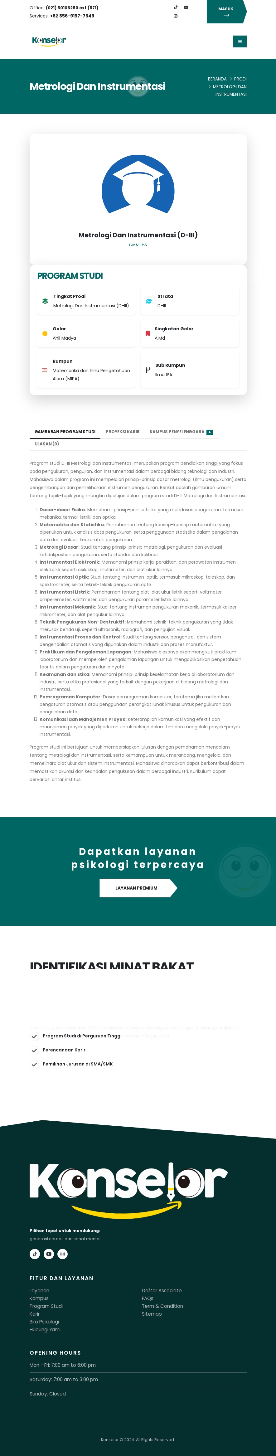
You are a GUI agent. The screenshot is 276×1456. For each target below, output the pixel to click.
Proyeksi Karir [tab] (126, 432)
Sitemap (150, 1313)
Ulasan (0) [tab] (47, 444)
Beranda (217, 79)
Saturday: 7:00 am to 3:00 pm (59, 1377)
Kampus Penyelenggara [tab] (187, 432)
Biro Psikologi (43, 1320)
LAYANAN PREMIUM (138, 888)
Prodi (240, 79)
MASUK (227, 12)
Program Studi (44, 1305)
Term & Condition (159, 1305)
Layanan (38, 1290)
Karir (34, 1313)
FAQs (147, 1298)
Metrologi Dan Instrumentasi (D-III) (138, 235)
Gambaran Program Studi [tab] (67, 432)
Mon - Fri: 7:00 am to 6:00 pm (58, 1363)
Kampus (38, 1298)
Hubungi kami (43, 1328)
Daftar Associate (158, 1290)
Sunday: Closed (45, 1391)
